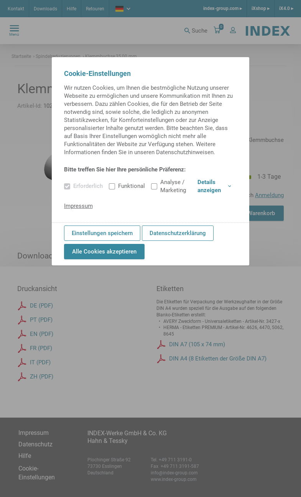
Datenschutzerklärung (178, 233)
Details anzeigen (214, 186)
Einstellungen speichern (102, 233)
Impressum (78, 205)
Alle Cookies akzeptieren (104, 251)
